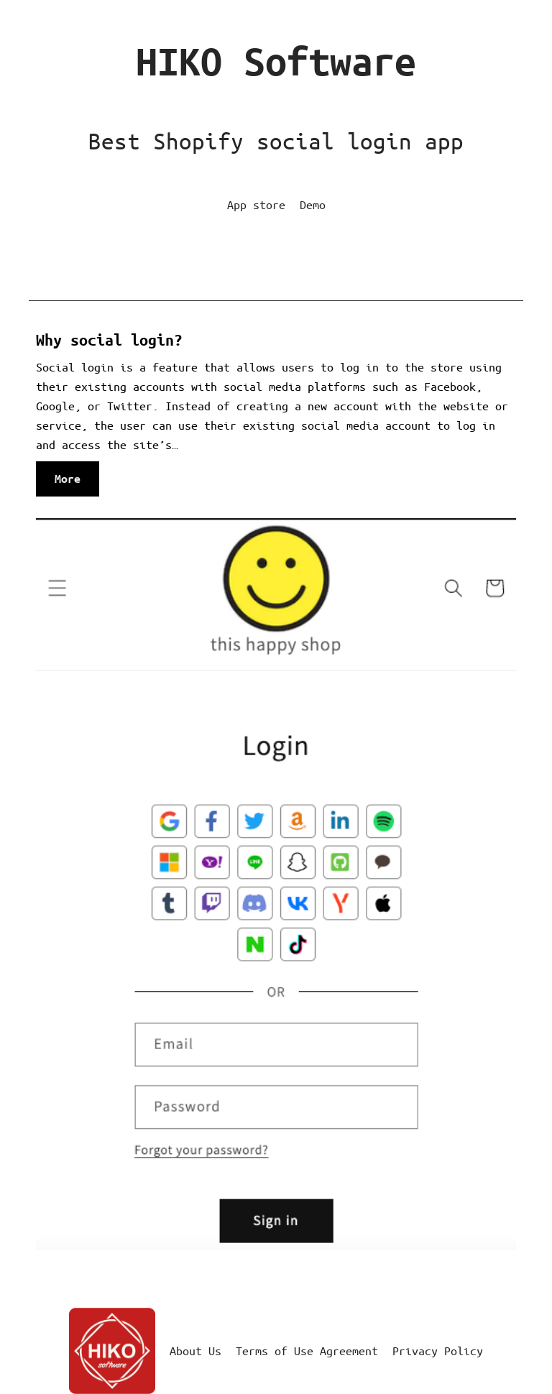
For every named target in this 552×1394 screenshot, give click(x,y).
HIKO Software (276, 61)
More (70, 482)
